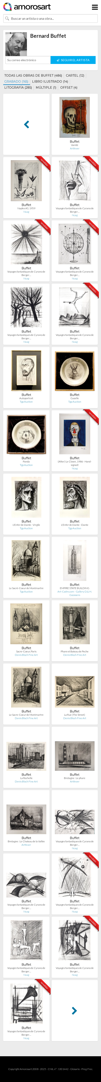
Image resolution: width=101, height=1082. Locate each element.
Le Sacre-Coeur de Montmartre (26, 714)
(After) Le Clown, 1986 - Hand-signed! (75, 463)
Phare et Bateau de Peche (75, 651)
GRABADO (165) (16, 81)
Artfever (74, 148)
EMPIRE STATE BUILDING (74, 588)
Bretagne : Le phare (74, 778)
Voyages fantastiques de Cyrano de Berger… (75, 210)
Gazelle (74, 398)
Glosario (75, 1069)
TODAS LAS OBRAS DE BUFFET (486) (33, 75)
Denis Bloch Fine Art (26, 654)
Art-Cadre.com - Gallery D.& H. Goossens (74, 593)
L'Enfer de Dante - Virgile (26, 524)
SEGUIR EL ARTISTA (73, 60)
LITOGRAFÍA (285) (18, 87)
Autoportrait (26, 398)
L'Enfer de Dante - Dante (74, 524)
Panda (26, 461)
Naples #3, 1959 (26, 208)
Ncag (26, 211)
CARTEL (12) (75, 75)
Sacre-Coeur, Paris (26, 651)
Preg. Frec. (87, 1069)
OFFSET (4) (68, 87)
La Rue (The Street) (74, 714)
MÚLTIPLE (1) (46, 87)
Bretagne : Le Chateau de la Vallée (26, 841)
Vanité (74, 145)
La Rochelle (26, 778)
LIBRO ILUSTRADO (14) (50, 81)
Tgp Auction (26, 401)
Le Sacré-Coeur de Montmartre (26, 588)
